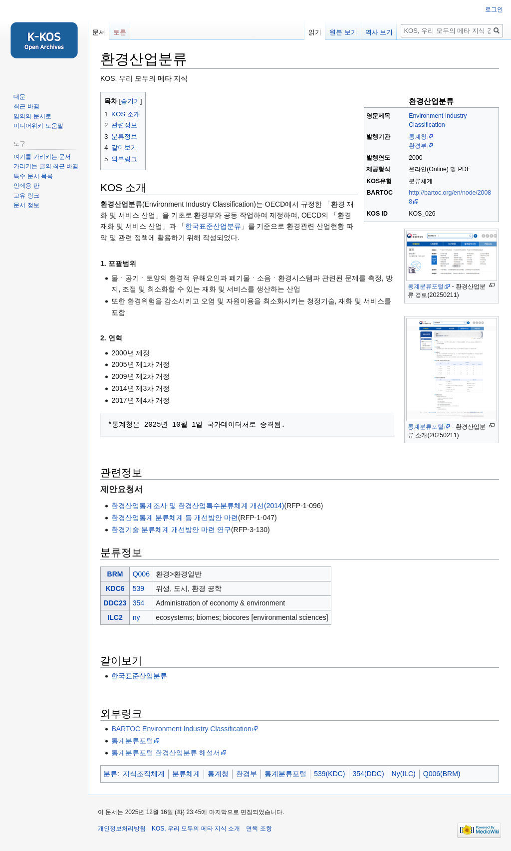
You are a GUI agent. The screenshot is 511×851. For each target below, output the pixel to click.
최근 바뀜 (26, 106)
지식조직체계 (144, 774)
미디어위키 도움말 (38, 125)
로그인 (494, 9)
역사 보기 (379, 32)
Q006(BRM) (442, 774)
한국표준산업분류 (213, 226)
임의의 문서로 (32, 116)
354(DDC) (368, 774)
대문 (19, 96)
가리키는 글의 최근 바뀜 (45, 166)
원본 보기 (343, 32)
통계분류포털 (426, 286)
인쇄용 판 (26, 185)
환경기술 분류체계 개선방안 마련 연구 (171, 530)
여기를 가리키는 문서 (42, 156)
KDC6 (114, 588)
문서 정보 (26, 205)
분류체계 (186, 774)
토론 (119, 32)
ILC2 (114, 617)
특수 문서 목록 (33, 176)
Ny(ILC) (404, 774)
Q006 (141, 574)
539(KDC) (329, 774)
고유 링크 (26, 195)
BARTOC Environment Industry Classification (181, 729)
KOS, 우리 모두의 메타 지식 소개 (196, 828)
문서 (98, 32)
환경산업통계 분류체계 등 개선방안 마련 (174, 518)
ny (136, 617)
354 (138, 603)
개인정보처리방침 (122, 828)
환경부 (418, 145)
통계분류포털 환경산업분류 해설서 (165, 753)
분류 (110, 774)
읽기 (314, 32)
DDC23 (115, 603)
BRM (115, 574)
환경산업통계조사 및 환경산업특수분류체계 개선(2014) (197, 506)
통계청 (418, 136)
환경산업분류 (431, 101)
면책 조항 (258, 828)
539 (138, 588)
